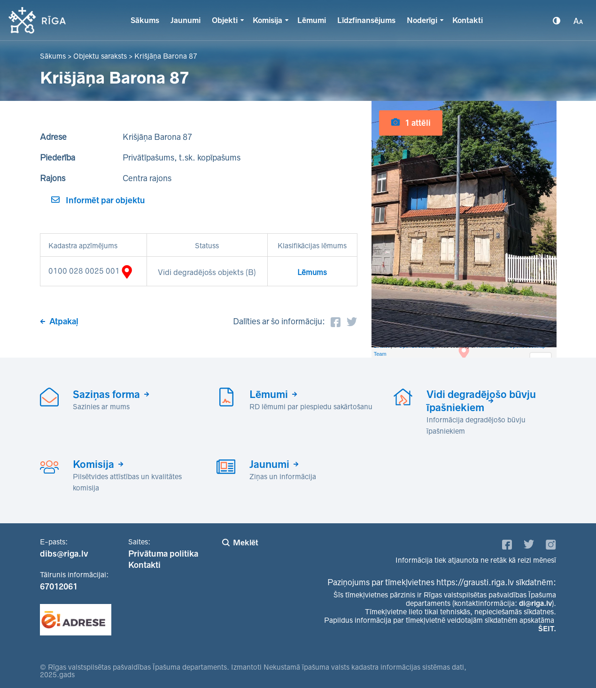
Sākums (145, 20)
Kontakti (467, 20)
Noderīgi (422, 20)
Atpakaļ (63, 321)
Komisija (267, 20)
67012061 (58, 586)
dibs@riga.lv (64, 553)
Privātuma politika (163, 553)
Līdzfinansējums (366, 20)
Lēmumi (311, 20)
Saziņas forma (106, 394)
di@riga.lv (535, 603)
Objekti (225, 20)
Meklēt (245, 542)
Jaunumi (185, 20)
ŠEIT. (547, 629)
